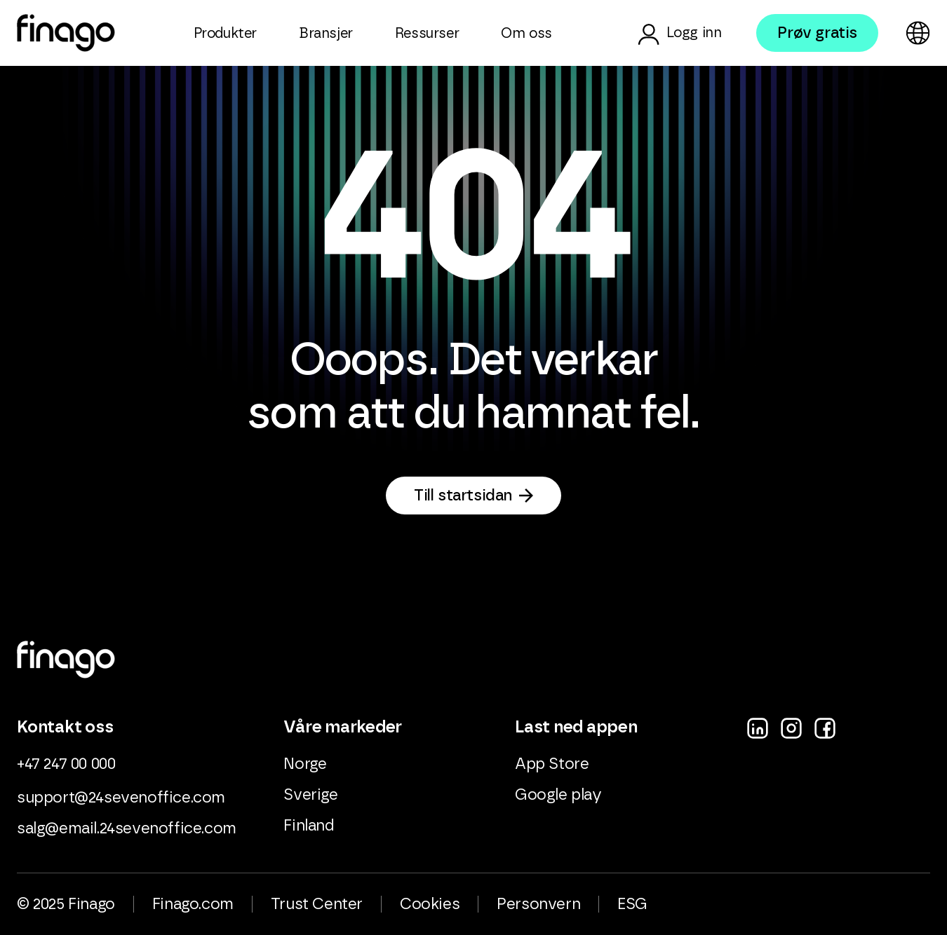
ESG (632, 904)
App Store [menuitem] (552, 764)
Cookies (429, 904)
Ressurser (427, 34)
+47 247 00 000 (66, 764)
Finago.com (193, 904)
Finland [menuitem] (308, 825)
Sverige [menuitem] (310, 795)
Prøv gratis (817, 33)
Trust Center (317, 904)
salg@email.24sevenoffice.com (126, 828)
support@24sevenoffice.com (121, 797)
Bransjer (326, 34)
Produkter (225, 34)
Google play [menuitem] (558, 795)
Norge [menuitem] (304, 764)
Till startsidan (463, 495)
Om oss (526, 34)
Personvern (538, 904)
